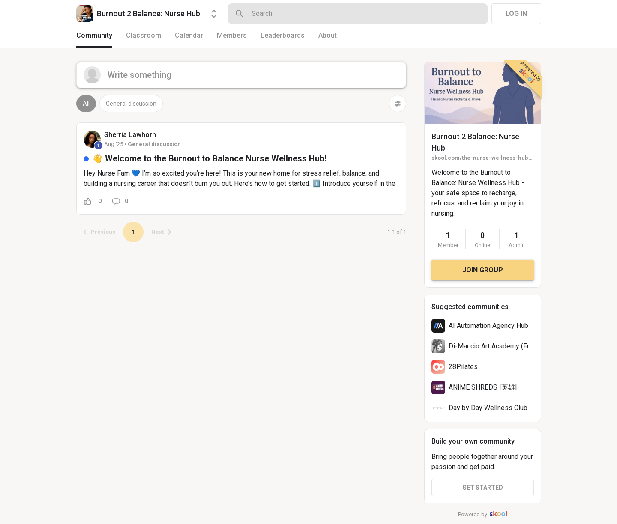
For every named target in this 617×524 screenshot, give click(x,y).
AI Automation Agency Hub (488, 326)
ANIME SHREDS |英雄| (483, 387)
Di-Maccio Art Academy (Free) (494, 346)
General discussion (131, 103)
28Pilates (463, 367)
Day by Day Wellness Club (488, 408)
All (86, 103)
